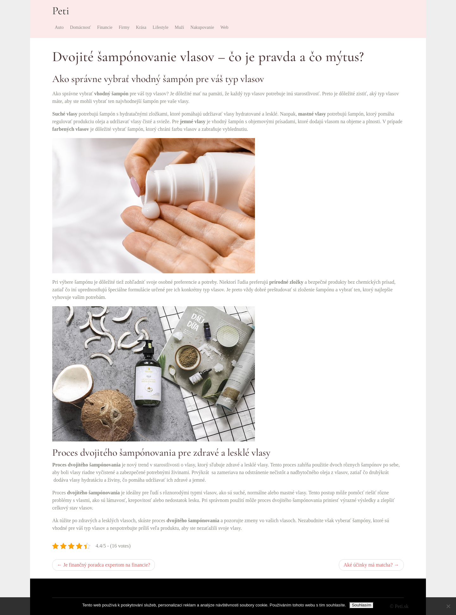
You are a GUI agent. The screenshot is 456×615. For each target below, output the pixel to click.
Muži (179, 27)
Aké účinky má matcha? (368, 564)
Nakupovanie (202, 27)
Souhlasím (361, 605)
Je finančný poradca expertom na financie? (106, 564)
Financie (104, 27)
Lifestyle (160, 27)
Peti (60, 10)
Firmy (124, 27)
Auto (59, 27)
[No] (448, 606)
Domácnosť (80, 27)
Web (224, 27)
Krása (141, 27)
